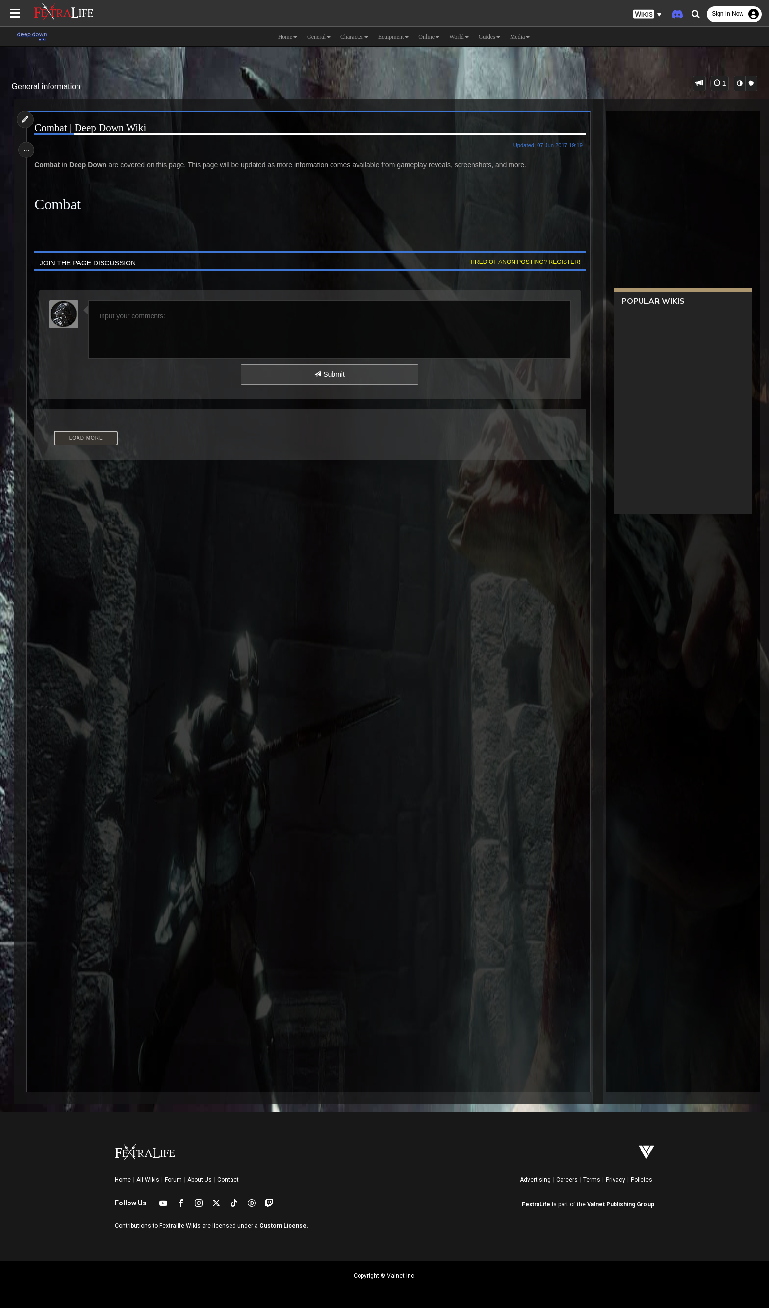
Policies (641, 1180)
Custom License (283, 1225)
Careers (567, 1180)
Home (123, 1180)
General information (46, 86)
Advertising (535, 1180)
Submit (329, 374)
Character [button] (354, 36)
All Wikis (147, 1180)
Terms (591, 1180)
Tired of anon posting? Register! (522, 262)
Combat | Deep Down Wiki (93, 127)
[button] (647, 14)
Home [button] (287, 36)
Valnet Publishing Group (620, 1204)
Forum (173, 1180)
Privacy (615, 1180)
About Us (199, 1180)
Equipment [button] (393, 36)
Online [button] (428, 36)
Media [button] (520, 36)
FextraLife (536, 1204)
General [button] (319, 36)
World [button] (459, 36)
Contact (228, 1180)
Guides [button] (489, 36)
